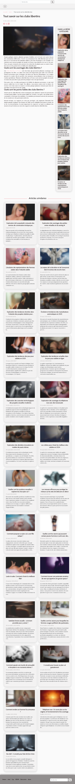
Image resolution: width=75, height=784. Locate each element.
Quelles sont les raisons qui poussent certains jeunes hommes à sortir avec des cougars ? (54, 536)
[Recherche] (35, 1)
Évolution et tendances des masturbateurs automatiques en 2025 (63, 185)
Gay (13, 779)
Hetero (4, 779)
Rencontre (23, 779)
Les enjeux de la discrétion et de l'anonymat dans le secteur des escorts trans (63, 134)
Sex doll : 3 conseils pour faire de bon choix (20, 754)
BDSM (17, 779)
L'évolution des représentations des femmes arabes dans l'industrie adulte (64, 108)
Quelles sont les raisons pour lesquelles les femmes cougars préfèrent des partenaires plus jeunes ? (55, 623)
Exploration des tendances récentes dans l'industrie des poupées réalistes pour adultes (64, 159)
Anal (9, 779)
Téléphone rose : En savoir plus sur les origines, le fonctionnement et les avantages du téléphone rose (54, 712)
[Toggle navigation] (5, 6)
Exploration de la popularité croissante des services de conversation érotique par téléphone (63, 55)
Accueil (5, 12)
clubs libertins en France (14, 71)
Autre (10, 12)
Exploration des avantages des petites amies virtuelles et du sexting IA (62, 82)
